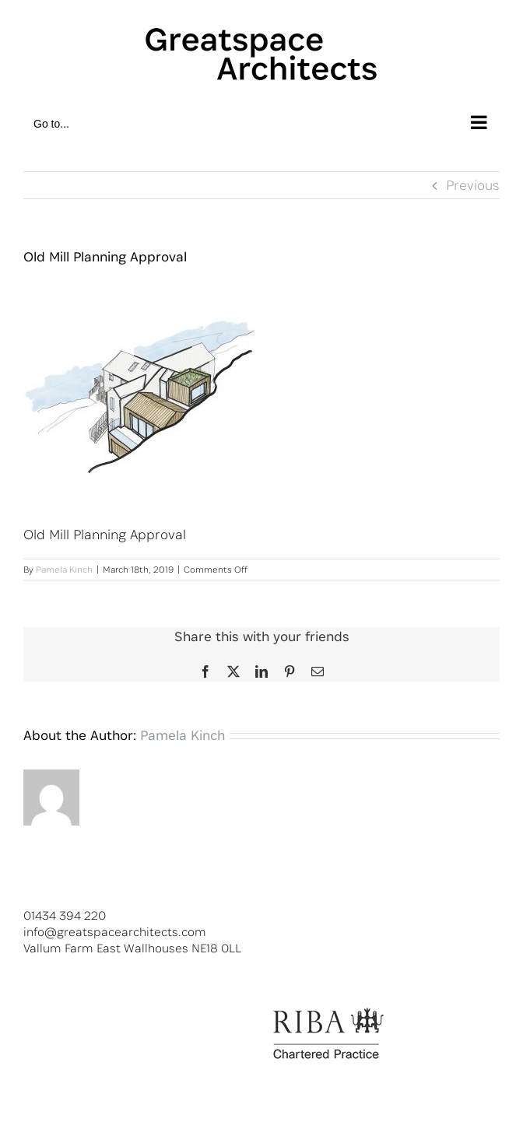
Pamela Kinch (64, 569)
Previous (473, 185)
